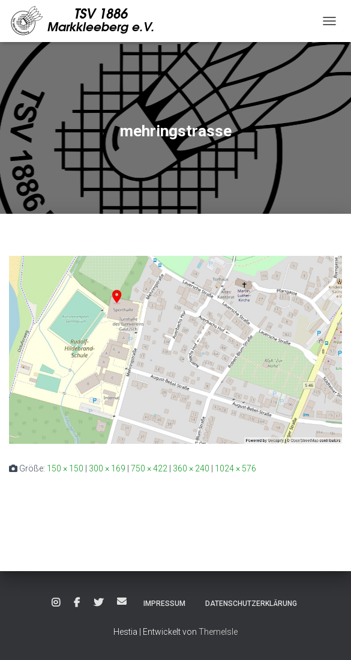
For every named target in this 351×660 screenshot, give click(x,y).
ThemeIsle (218, 632)
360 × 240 (191, 468)
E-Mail (122, 601)
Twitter (98, 603)
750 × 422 (149, 468)
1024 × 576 (235, 468)
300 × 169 (107, 468)
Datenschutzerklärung (251, 603)
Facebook (77, 603)
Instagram (56, 603)
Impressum (164, 603)
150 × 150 (65, 468)
